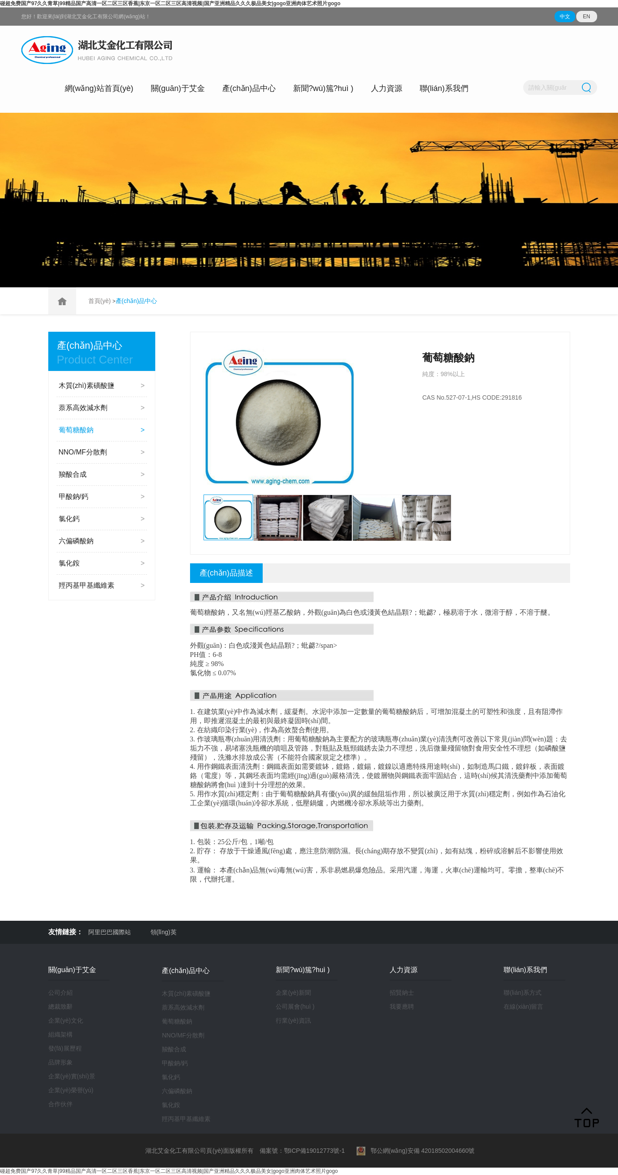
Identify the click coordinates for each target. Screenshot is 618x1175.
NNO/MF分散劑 (102, 452)
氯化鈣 (102, 519)
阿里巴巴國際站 (109, 932)
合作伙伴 (60, 1104)
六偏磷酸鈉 (102, 541)
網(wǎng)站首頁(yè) (99, 88)
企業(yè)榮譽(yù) (71, 1090)
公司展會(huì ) (295, 1006)
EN (586, 16)
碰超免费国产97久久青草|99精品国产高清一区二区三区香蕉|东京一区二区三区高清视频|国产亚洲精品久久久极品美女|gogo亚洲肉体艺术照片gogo (170, 3)
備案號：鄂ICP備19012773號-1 (302, 1150)
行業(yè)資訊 (293, 1020)
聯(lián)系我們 (444, 88)
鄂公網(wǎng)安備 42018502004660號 (416, 1150)
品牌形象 (60, 1062)
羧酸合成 (102, 474)
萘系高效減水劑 (102, 408)
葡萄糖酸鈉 (102, 430)
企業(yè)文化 (65, 1020)
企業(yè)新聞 (293, 992)
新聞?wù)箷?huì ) (323, 88)
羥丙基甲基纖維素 (102, 585)
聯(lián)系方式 (522, 992)
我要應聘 (402, 1006)
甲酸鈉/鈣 (102, 497)
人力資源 (386, 88)
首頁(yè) (100, 300)
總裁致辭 (60, 1006)
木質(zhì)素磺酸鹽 (102, 386)
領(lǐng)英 (163, 932)
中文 (565, 16)
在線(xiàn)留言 (523, 1006)
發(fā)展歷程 (65, 1048)
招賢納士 (402, 992)
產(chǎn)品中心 (249, 88)
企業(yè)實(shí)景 (71, 1076)
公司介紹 (60, 992)
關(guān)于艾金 (178, 88)
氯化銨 (102, 563)
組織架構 (60, 1034)
